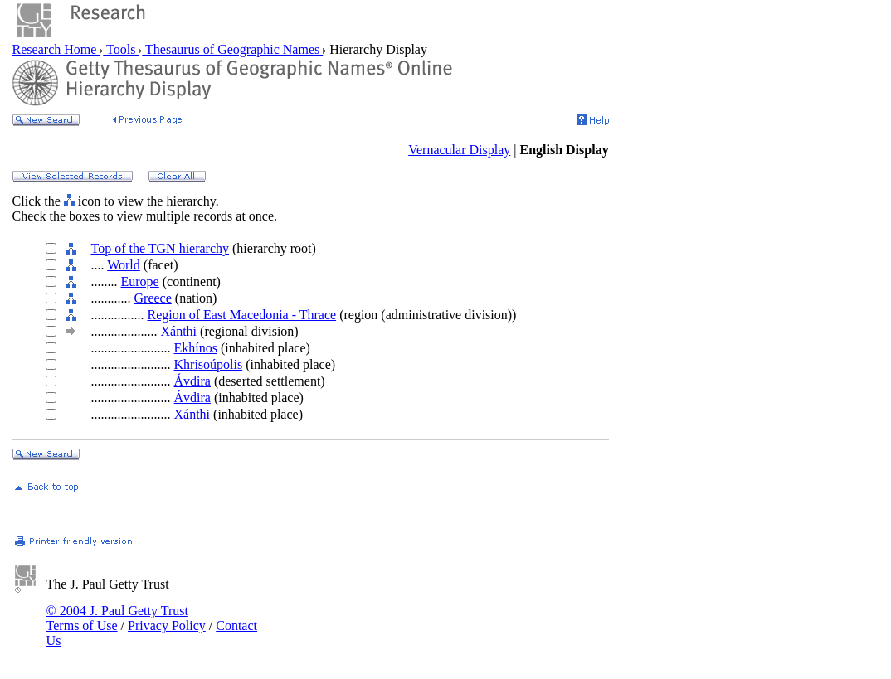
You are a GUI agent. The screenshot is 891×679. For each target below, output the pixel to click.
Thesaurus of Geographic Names (232, 49)
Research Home (56, 49)
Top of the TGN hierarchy (160, 248)
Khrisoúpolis (208, 364)
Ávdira (192, 381)
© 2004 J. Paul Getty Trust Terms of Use (117, 618)
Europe (140, 281)
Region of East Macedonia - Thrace (242, 315)
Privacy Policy (167, 625)
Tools (121, 49)
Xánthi (179, 331)
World (123, 265)
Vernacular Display (459, 150)
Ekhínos (195, 348)
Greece (153, 298)
